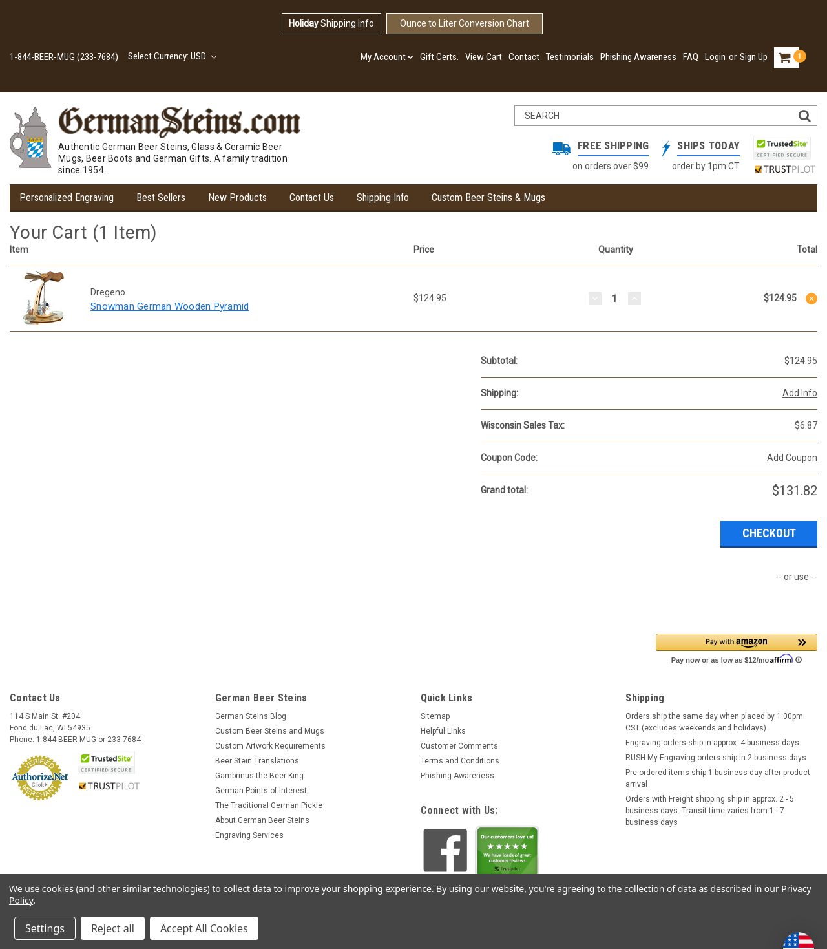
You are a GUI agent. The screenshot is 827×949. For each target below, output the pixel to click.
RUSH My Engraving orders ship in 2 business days (715, 757)
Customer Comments (459, 746)
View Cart (483, 57)
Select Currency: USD (172, 56)
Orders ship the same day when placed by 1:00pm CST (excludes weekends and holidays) (714, 722)
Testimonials (570, 57)
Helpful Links (443, 731)
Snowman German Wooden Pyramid (169, 306)
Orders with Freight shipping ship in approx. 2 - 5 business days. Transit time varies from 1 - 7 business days (709, 810)
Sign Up (754, 57)
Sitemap (435, 716)
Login (715, 57)
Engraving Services (249, 835)
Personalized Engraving (66, 197)
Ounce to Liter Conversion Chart (464, 23)
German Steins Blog (250, 716)
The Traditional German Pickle (268, 805)
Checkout (769, 533)
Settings (45, 928)
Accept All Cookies (204, 928)
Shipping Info (331, 23)
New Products (237, 197)
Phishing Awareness (638, 57)
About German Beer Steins (262, 820)
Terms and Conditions (460, 760)
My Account (387, 57)
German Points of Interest (261, 790)
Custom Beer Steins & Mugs (488, 197)
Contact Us (311, 197)
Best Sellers (160, 197)
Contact (523, 57)
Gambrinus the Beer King (259, 775)
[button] (736, 648)
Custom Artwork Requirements (270, 746)
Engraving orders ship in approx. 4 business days (712, 742)
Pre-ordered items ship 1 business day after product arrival (717, 778)
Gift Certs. (439, 57)
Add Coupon (792, 458)
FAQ (690, 57)
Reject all (112, 928)
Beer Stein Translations (257, 760)
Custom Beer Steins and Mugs (269, 731)
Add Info (799, 393)
